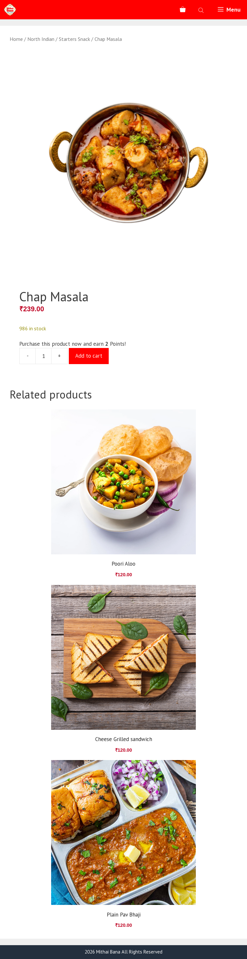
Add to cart (88, 355)
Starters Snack (74, 39)
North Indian (40, 39)
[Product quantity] (43, 356)
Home (16, 39)
